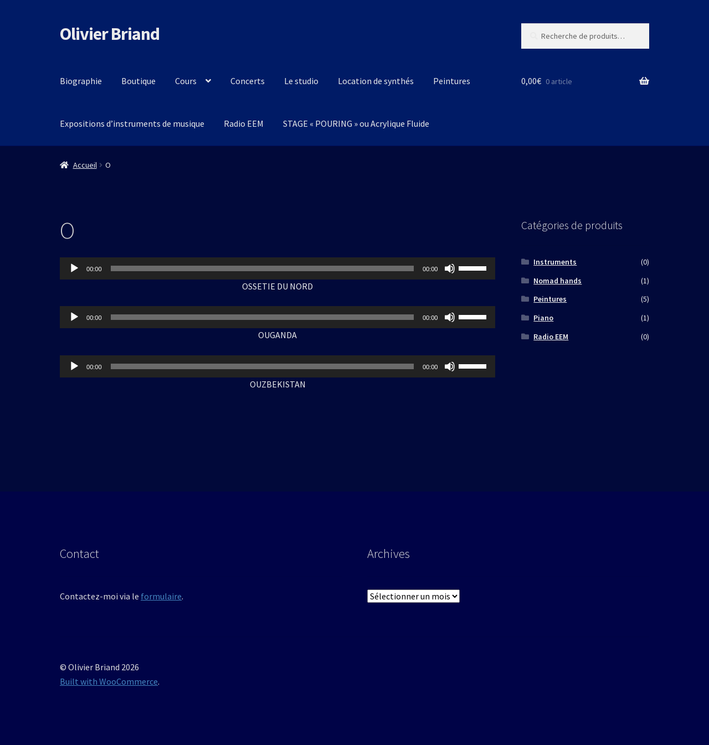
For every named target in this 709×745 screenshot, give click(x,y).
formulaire (161, 596)
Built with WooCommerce (109, 681)
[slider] (262, 268)
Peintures (451, 80)
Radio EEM (244, 123)
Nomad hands (557, 281)
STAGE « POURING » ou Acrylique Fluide (356, 123)
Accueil (85, 165)
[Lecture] (74, 268)
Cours (186, 80)
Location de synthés (376, 80)
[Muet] (449, 268)
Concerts (247, 80)
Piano (543, 318)
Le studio (301, 80)
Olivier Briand (110, 34)
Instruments (555, 262)
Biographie (81, 80)
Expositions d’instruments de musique (132, 123)
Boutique (138, 80)
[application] (277, 268)
